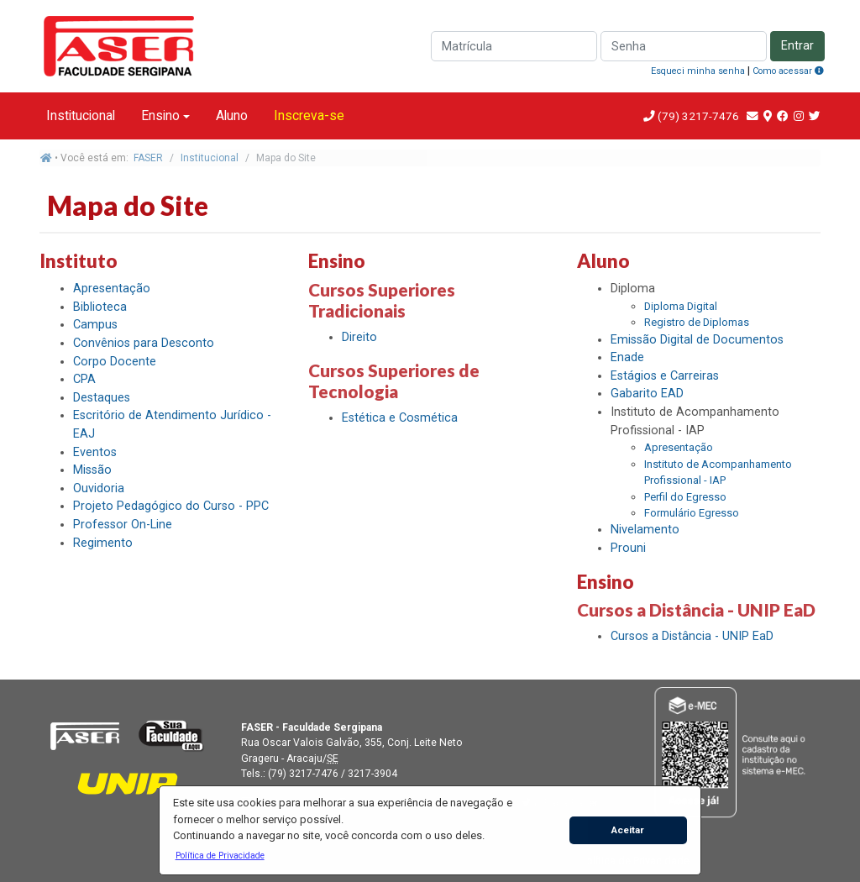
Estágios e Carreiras (665, 376)
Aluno (232, 115)
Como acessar (788, 71)
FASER (148, 158)
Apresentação (111, 288)
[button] (219, 855)
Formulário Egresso (691, 513)
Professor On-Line (122, 524)
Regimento (103, 543)
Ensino (160, 115)
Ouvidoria (98, 488)
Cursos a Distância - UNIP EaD (692, 636)
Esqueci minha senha (698, 71)
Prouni (628, 548)
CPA (84, 379)
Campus (95, 325)
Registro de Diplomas (696, 322)
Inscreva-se (309, 115)
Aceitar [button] (627, 830)
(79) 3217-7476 (698, 116)
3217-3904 (372, 774)
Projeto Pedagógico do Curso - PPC (171, 506)
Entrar (797, 46)
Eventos (95, 452)
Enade (627, 357)
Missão (92, 470)
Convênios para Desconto (143, 343)
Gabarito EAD (647, 393)
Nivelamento (645, 529)
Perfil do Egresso (685, 497)
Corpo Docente (114, 361)
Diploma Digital (680, 306)
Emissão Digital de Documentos (697, 340)
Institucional (80, 115)
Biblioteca (100, 307)
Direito (359, 337)
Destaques (101, 398)
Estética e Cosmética (400, 418)
